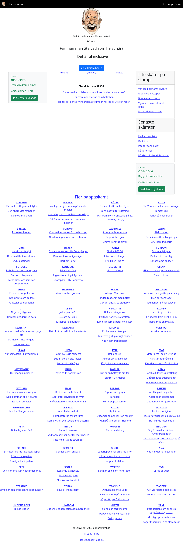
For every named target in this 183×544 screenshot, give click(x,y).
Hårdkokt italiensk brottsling (154, 155)
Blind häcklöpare (68, 475)
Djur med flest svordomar (21, 256)
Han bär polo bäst (161, 312)
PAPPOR (115, 388)
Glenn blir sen (161, 275)
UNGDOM (68, 505)
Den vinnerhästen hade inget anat (21, 470)
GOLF (21, 289)
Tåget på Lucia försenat (68, 354)
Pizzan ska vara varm (150, 111)
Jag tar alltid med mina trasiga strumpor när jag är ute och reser (94, 101)
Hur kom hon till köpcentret (161, 382)
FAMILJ (115, 247)
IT (21, 308)
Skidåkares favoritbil (68, 480)
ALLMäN (68, 202)
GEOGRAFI (68, 266)
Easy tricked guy (115, 237)
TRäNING (114, 486)
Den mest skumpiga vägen (68, 256)
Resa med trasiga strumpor (68, 439)
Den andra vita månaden (21, 210)
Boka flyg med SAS (21, 430)
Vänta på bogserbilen (161, 215)
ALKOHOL (21, 202)
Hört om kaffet (68, 261)
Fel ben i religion (161, 411)
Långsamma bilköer (161, 261)
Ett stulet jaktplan (161, 251)
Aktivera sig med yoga (115, 489)
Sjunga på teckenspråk (115, 508)
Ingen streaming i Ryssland (68, 275)
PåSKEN (161, 388)
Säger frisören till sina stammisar (161, 522)
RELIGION (161, 407)
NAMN (161, 369)
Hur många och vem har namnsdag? (68, 214)
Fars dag (115, 396)
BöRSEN (21, 228)
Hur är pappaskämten (115, 401)
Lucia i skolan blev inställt (68, 358)
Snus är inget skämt (68, 489)
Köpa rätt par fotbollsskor (114, 499)
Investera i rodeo (21, 232)
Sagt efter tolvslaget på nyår (68, 396)
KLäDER (161, 308)
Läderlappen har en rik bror (114, 456)
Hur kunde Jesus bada (161, 420)
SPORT (68, 467)
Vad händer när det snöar (161, 451)
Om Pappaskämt (172, 4)
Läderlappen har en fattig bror (115, 451)
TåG (161, 467)
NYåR (68, 388)
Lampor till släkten (114, 461)
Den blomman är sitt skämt (21, 396)
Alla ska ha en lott (68, 411)
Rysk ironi (143, 141)
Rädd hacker (162, 232)
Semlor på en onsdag (68, 451)
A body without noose (115, 232)
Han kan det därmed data (21, 317)
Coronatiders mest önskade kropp (68, 232)
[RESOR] (91, 72)
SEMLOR (68, 448)
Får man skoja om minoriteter (115, 470)
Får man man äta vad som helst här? (94, 97)
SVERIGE (115, 467)
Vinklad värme (115, 270)
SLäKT (114, 448)
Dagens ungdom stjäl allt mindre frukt (68, 508)
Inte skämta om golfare (21, 297)
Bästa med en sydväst (161, 321)
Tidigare (63, 72)
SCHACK (21, 448)
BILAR (161, 202)
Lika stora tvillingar (114, 256)
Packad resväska (147, 136)
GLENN (161, 266)
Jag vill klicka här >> (91, 68)
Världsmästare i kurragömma (21, 354)
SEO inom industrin (161, 241)
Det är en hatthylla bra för (114, 373)
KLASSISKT (21, 327)
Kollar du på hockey (68, 470)
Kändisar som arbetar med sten (114, 321)
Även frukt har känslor (68, 373)
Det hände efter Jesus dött (161, 401)
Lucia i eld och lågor (68, 363)
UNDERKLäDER (21, 505)
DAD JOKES (114, 228)
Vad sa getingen (21, 261)
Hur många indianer (21, 373)
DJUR (22, 247)
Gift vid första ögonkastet (161, 489)
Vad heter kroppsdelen (115, 340)
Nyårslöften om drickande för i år (68, 401)
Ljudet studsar (22, 344)
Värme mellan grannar (68, 293)
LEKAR (21, 350)
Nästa (119, 72)
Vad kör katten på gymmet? (114, 494)
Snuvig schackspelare (21, 461)
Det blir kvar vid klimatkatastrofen (68, 331)
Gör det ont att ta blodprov (115, 302)
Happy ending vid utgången (114, 513)
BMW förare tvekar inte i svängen (161, 206)
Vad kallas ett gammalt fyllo (21, 206)
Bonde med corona (149, 98)
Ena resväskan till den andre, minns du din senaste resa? (93, 92)
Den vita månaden (21, 215)
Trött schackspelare (21, 456)
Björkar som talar (21, 401)
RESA (21, 426)
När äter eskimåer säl (161, 358)
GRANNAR (68, 289)
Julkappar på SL (68, 312)
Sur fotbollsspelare (21, 275)
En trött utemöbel (115, 377)
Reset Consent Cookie (91, 539)
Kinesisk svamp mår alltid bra (161, 363)
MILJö (68, 369)
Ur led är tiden (161, 470)
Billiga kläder (21, 508)
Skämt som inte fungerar (21, 339)
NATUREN (21, 388)
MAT (161, 350)
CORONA (68, 228)
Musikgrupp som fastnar (161, 517)
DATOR (161, 228)
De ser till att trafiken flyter (115, 206)
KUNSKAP (161, 327)
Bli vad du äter (68, 270)
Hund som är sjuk (21, 251)
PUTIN (115, 407)
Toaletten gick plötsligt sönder (115, 336)
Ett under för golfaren (21, 293)
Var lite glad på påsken (161, 392)
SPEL (21, 467)
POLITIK (68, 407)
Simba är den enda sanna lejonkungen (21, 489)
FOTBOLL (21, 266)
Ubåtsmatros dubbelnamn (161, 377)
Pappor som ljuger (148, 146)
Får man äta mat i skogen (21, 392)
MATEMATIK (21, 369)
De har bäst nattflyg (161, 256)
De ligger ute (115, 518)
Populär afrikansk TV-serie (161, 494)
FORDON (161, 247)
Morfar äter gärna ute (21, 411)
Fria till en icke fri (114, 261)
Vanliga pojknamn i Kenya (152, 88)
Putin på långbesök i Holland (115, 420)
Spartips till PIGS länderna (68, 280)
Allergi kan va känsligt (115, 358)
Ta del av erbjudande (24, 98)
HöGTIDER (161, 289)
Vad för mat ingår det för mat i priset (68, 435)
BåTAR (115, 202)
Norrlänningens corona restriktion (68, 237)
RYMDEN (161, 426)
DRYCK (68, 247)
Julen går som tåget (161, 297)
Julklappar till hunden (68, 321)
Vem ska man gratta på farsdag (161, 293)
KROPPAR (114, 327)
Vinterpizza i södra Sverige (161, 354)
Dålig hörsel (145, 150)
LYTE (115, 350)
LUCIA (68, 350)
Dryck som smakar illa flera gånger (68, 251)
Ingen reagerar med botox (115, 297)
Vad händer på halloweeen (161, 302)
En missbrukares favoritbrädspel (21, 451)
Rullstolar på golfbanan (21, 302)
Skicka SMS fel (115, 251)
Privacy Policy (91, 534)
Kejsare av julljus (68, 317)
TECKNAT (21, 486)
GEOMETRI (115, 266)
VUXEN (115, 505)
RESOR (68, 426)
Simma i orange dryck (115, 241)
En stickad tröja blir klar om (161, 317)
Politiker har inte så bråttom (115, 317)
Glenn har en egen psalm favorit (162, 270)
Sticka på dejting (115, 430)
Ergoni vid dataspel (149, 93)
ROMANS (115, 426)
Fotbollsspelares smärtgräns (21, 270)
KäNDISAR (115, 308)
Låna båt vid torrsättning (115, 210)
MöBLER (115, 369)
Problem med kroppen (114, 331)
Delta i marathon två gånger (161, 237)
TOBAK (68, 486)
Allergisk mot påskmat (161, 396)
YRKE (161, 505)
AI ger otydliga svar (21, 312)
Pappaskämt (16, 4)
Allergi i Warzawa (114, 293)
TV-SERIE (161, 486)
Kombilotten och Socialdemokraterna (68, 420)
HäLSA (115, 289)
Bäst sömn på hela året (68, 392)
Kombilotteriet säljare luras (68, 415)
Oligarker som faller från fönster (115, 415)
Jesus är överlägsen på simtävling (161, 415)
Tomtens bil (161, 210)
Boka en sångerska (114, 312)
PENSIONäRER (21, 407)
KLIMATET (68, 327)
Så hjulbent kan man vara (115, 363)
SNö (161, 448)
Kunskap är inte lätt (161, 331)
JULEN (68, 308)
